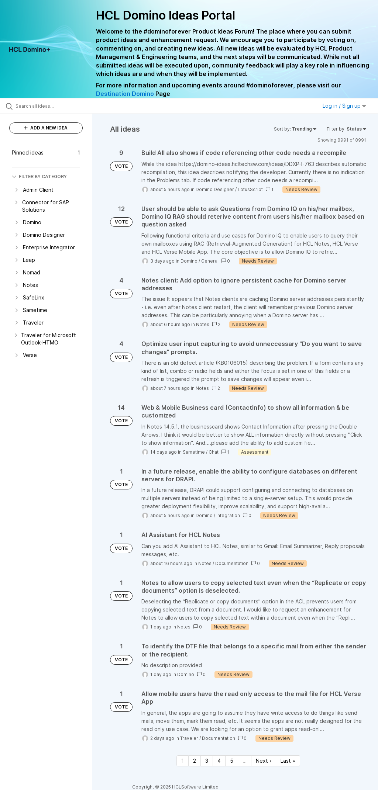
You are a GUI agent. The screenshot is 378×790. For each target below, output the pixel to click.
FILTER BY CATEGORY (39, 176)
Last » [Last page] (288, 761)
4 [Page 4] (219, 761)
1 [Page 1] (182, 761)
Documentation (231, 563)
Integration (228, 515)
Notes (202, 324)
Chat (214, 452)
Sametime (194, 452)
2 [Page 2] (194, 761)
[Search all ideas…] (50, 105)
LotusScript (250, 189)
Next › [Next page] (263, 761)
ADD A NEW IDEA (46, 128)
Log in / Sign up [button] (344, 106)
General (210, 261)
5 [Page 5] (231, 761)
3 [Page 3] (206, 761)
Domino (189, 261)
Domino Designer (215, 189)
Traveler (189, 738)
